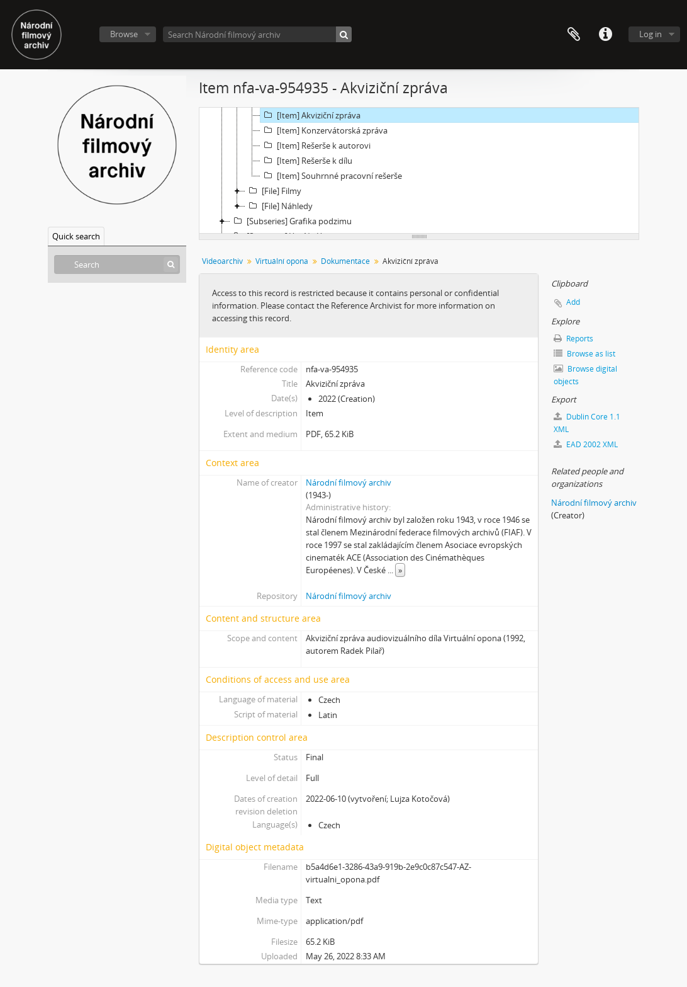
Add (573, 302)
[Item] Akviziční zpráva (310, 115)
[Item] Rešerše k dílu (306, 160)
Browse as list (584, 353)
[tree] (419, 171)
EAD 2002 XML (586, 444)
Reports (573, 338)
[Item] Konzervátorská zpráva (324, 130)
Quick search (76, 236)
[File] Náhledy (279, 206)
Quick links (605, 34)
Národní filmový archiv (348, 482)
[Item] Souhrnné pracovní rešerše (331, 175)
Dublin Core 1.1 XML (587, 423)
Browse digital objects (585, 375)
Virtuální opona (281, 261)
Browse (124, 34)
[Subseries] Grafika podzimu (291, 221)
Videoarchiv (222, 261)
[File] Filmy (273, 190)
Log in (650, 34)
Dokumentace (345, 261)
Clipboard (573, 34)
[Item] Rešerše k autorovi (315, 145)
